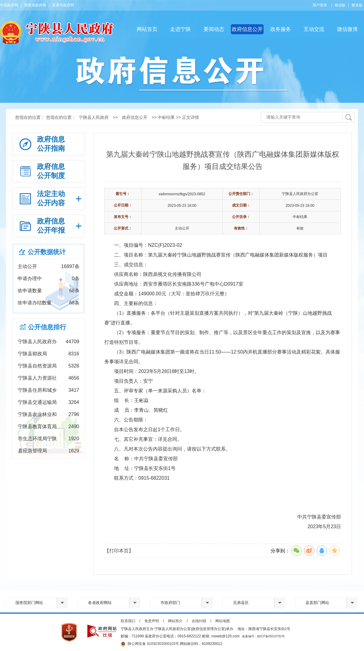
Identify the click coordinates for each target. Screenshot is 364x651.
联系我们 (128, 621)
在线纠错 (199, 621)
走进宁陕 (180, 29)
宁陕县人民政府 (94, 117)
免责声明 (151, 621)
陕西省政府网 (35, 5)
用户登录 (319, 5)
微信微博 (347, 29)
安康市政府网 (63, 5)
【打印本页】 (118, 550)
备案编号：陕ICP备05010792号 (263, 636)
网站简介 (175, 621)
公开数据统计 (47, 251)
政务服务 (280, 29)
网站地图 (222, 621)
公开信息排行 (47, 327)
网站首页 (147, 29)
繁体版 (357, 5)
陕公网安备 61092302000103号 (150, 644)
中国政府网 (9, 5)
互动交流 (314, 29)
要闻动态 (214, 29)
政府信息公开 (247, 29)
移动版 (340, 5)
